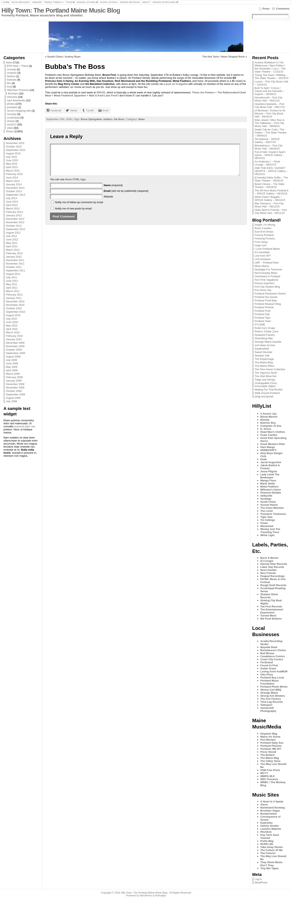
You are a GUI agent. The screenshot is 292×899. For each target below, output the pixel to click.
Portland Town (263, 321)
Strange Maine (269, 692)
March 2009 (13, 373)
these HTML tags (75, 185)
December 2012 (15, 218)
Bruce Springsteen (91, 119)
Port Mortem (268, 739)
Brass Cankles (263, 228)
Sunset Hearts (269, 504)
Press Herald (268, 751)
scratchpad (13, 117)
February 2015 (14, 174)
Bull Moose (267, 653)
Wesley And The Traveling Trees (270, 531)
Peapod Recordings (272, 576)
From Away (261, 241)
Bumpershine (268, 813)
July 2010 (11, 318)
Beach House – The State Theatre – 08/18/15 (269, 185)
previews (12, 107)
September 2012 (15, 229)
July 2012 (11, 236)
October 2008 (14, 390)
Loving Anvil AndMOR (274, 671)
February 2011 (14, 294)
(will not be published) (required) (126, 196)
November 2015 (15, 143)
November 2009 (15, 346)
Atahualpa (160, 895)
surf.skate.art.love (265, 345)
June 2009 (12, 363)
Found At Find (269, 665)
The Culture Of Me (271, 850)
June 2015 (12, 160)
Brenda (264, 419)
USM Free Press (270, 770)
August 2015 (13, 153)
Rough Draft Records (273, 585)
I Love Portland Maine (267, 248)
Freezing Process (265, 238)
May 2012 (11, 242)
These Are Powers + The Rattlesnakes (215, 92)
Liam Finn (110, 95)
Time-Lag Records (271, 701)
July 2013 (11, 198)
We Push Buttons (271, 618)
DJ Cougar (267, 560)
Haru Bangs (267, 447)
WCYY (264, 773)
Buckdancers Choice (273, 650)
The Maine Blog (264, 362)
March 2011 (13, 291)
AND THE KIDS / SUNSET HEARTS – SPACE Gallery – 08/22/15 (271, 171)
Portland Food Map (266, 300)
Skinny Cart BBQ (270, 689)
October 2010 (14, 308)
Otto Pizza (266, 674)
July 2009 (11, 360)
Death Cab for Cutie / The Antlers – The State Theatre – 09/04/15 (271, 132)
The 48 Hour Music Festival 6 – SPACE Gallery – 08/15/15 (271, 192)
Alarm (264, 804)
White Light (267, 535)
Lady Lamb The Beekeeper (269, 476)
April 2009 (12, 370)
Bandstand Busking (272, 807)
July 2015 (11, 156)
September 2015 (15, 149)
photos (11, 103)
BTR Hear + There (17, 65)
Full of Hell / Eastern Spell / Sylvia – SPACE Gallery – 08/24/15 (270, 155)
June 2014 (12, 177)
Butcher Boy (268, 422)
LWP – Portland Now (267, 262)
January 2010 (14, 339)
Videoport (266, 704)
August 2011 (13, 273)
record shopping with (19, 110)
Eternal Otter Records (273, 563)
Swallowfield (262, 348)
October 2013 (14, 191)
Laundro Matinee (270, 828)
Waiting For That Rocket (268, 389)
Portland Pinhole (264, 307)
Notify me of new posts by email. (73, 214)
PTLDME (260, 324)
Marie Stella (267, 483)
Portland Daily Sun (271, 742)
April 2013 (12, 205)
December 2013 (15, 187)
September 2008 (15, 394)
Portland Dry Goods (266, 297)
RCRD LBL (267, 844)
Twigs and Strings (265, 379)
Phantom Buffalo (270, 492)
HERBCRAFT (268, 450)
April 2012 (12, 246)
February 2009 (14, 377)
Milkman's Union (270, 489)
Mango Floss (268, 480)
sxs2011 (12, 124)
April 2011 (12, 287)
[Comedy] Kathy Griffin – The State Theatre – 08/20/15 (271, 179)
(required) (113, 191)
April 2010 (12, 329)
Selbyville (266, 495)
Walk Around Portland (267, 393)
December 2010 (15, 301)
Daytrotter (266, 822)
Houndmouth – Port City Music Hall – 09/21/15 (268, 99)
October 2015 (14, 146)
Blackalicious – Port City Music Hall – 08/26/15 (268, 147)
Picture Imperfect (264, 283)
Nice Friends (268, 573)
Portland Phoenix (271, 745)
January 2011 (14, 298)
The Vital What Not (265, 376)
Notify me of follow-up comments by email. (79, 208)
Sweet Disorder (263, 352)
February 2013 (14, 211)
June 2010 (12, 322)
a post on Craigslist (175, 83)
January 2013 (14, 215)
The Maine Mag (269, 757)
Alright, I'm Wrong (265, 224)
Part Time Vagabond (266, 279)
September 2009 (15, 353)
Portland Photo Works (274, 686)
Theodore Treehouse (273, 513)
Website (108, 202)
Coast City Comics (271, 659)
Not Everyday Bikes (266, 272)
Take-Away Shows (271, 847)
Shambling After (264, 338)
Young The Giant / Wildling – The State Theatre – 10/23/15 (272, 77)
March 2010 (13, 332)
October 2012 (14, 225)
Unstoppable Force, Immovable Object (266, 385)
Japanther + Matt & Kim (88, 95)
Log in (258, 879)
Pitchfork (266, 831)
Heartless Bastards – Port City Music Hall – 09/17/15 (270, 105)
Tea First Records (271, 606)
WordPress (261, 882)
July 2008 (11, 401)
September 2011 (15, 270)
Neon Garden (268, 570)
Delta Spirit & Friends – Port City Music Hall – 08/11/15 (271, 211)
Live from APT (263, 255)
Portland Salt (262, 314)
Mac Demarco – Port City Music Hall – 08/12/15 (269, 205)
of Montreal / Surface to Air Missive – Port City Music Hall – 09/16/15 (270, 113)
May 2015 (11, 163)
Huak (263, 459)
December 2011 (15, 260)
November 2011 (15, 263)
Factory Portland (264, 235)
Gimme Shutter (269, 825)
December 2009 (15, 342)
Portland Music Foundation (269, 682)
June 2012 (12, 239)
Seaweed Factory (265, 334)
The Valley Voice (270, 760)
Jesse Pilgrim (268, 471)
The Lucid (266, 510)
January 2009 (14, 380)
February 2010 (14, 335)
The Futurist (267, 853)
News (9, 62)
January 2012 (14, 256)
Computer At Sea (270, 425)
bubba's (108, 119)
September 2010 (15, 311)
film (9, 83)
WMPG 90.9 (267, 776)
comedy (11, 69)
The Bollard (267, 754)
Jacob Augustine (270, 462)
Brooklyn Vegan (270, 810)
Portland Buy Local (272, 677)
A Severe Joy (268, 413)
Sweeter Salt (262, 355)
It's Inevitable (262, 252)
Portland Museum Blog (268, 303)
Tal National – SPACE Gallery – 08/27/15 (267, 141)
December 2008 (15, 384)
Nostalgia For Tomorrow (268, 269)
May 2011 (11, 284)
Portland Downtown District (270, 293)
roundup (11, 114)
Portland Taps (263, 317)
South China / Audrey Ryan (64, 56)
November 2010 (15, 304)
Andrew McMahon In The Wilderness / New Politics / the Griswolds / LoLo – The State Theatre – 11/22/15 (270, 67)
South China (268, 501)
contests (12, 72)
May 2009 (11, 366)
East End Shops (264, 231)
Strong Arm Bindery (272, 695)
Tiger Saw (266, 516)
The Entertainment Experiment (271, 611)
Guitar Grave (268, 668)
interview (12, 96)
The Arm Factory (270, 698)
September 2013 (15, 194)
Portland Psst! (263, 310)
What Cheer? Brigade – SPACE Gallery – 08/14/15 (270, 198)
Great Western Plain (272, 444)
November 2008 (15, 387)
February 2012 (14, 253)
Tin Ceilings (267, 519)
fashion (11, 76)
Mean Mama (262, 266)
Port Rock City (263, 290)
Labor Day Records (272, 566)
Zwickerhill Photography (268, 709)
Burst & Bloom (269, 557)
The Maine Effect (264, 365)
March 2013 (13, 208)
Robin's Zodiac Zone (266, 331)
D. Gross (265, 428)
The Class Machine (272, 507)
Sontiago (266, 498)
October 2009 (14, 349)
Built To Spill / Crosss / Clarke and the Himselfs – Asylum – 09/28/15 (269, 91)
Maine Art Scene (270, 736)
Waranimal (266, 526)
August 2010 (13, 315)
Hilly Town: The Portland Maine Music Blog (60, 10)
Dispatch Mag (268, 733)
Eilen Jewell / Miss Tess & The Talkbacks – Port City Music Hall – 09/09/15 (269, 123)
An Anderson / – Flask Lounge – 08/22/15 (267, 163)
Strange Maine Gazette (268, 341)
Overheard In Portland (267, 276)
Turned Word (268, 615)
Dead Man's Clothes (272, 431)
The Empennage (264, 358)
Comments (283, 8)
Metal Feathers (269, 486)
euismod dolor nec (24, 426)
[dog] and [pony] (264, 396)
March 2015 (13, 170)
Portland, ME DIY (270, 748)
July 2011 (11, 277)
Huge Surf (260, 245)
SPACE (100, 92)
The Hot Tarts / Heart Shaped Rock (223, 56)
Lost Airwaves (263, 259)
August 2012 (13, 232)
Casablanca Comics (272, 656)
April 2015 (12, 167)
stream (11, 121)
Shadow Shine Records (269, 596)
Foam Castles (268, 434)
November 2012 (15, 222)
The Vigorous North (266, 372)
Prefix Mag (267, 840)
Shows (10, 131)
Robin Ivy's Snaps (265, 328)
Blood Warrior (269, 416)
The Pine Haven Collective (270, 369)
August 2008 (13, 397)
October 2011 (14, 267)
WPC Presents (269, 779)
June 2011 (12, 280)
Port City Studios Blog (267, 286)
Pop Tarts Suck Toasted (269, 836)
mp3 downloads (16, 100)
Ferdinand (266, 662)
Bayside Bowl (268, 647)
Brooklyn (13, 93)
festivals (11, 79)
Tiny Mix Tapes (269, 868)
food (9, 86)
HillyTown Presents (18, 90)
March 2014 (13, 180)
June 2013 (12, 201)
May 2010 (11, 325)
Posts (266, 8)
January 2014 (14, 184)
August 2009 (13, 356)
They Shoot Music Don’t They (271, 864)
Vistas (264, 523)
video (10, 127)
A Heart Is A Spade (271, 801)
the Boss (119, 119)
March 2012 (13, 249)
